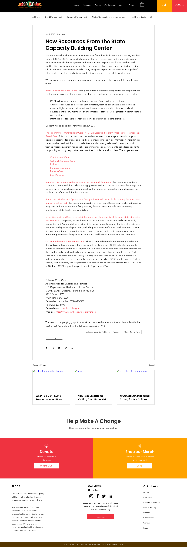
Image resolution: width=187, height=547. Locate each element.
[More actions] (140, 34)
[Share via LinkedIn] (59, 347)
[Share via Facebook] (46, 347)
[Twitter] (103, 496)
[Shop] (139, 465)
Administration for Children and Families (102, 332)
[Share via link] (66, 347)
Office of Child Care (132, 332)
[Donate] (180, 4)
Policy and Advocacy (54, 339)
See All (152, 365)
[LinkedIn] (110, 496)
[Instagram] (91, 496)
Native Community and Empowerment (108, 17)
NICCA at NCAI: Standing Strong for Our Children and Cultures (135, 397)
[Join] (165, 4)
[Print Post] (72, 347)
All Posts (36, 17)
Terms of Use (106, 544)
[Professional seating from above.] (51, 380)
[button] (142, 4)
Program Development (77, 17)
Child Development (53, 17)
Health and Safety (138, 17)
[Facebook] (97, 496)
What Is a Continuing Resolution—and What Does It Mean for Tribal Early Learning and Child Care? (50, 397)
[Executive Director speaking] (135, 380)
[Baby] (93, 380)
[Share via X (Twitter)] (53, 347)
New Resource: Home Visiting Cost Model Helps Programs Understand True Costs (93, 397)
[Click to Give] (46, 465)
